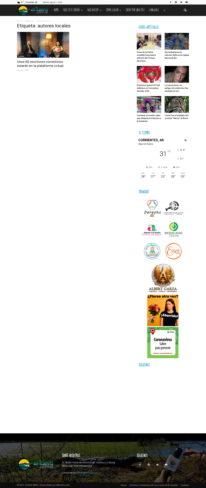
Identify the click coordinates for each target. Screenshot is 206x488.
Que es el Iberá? (73, 10)
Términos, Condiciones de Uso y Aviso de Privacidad (153, 485)
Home (56, 10)
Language (154, 10)
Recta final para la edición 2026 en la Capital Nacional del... (177, 55)
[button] (185, 10)
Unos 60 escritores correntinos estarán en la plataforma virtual (40, 64)
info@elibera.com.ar (86, 472)
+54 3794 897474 (83, 465)
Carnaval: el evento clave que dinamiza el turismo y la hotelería (149, 118)
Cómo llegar (113, 10)
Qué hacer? (94, 10)
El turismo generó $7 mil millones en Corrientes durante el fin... (148, 88)
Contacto (185, 485)
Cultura (21, 56)
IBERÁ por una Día (135, 10)
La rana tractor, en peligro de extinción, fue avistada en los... (176, 88)
